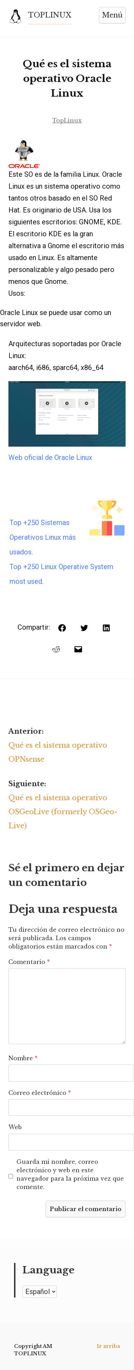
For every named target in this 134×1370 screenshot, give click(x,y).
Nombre (23, 1058)
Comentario (29, 961)
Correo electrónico (39, 1092)
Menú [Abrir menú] (112, 15)
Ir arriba (108, 1346)
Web (15, 1127)
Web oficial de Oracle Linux (50, 457)
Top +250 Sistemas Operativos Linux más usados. (42, 537)
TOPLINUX (49, 15)
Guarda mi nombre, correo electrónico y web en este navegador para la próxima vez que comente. (70, 1174)
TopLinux (67, 120)
